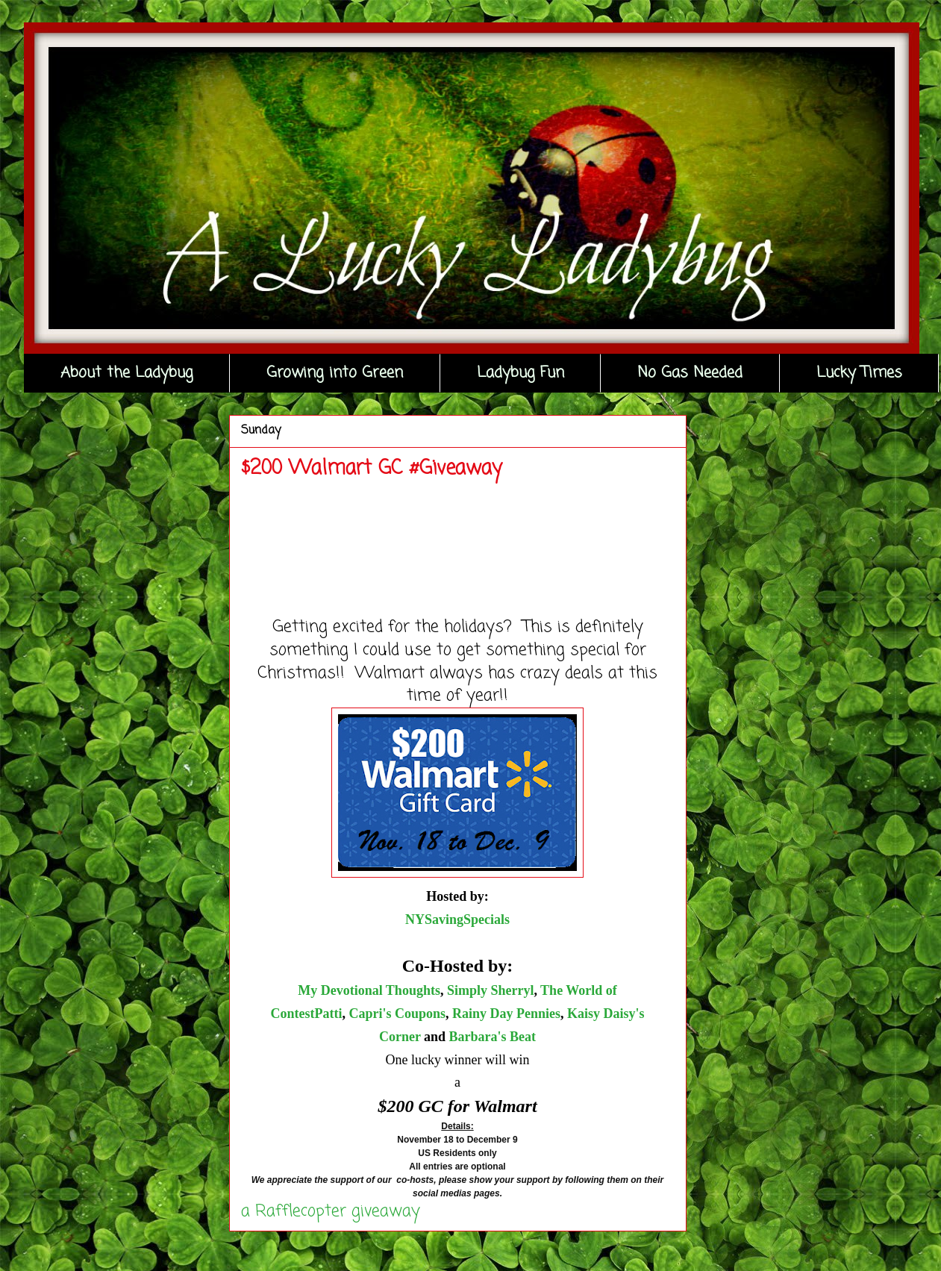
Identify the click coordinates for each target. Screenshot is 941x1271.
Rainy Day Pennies (506, 1013)
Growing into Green (334, 372)
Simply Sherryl (490, 990)
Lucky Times (859, 372)
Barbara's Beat (493, 1036)
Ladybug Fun (520, 372)
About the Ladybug (126, 372)
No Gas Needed (690, 372)
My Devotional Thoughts (369, 990)
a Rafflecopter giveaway (330, 1211)
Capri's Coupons (397, 1013)
